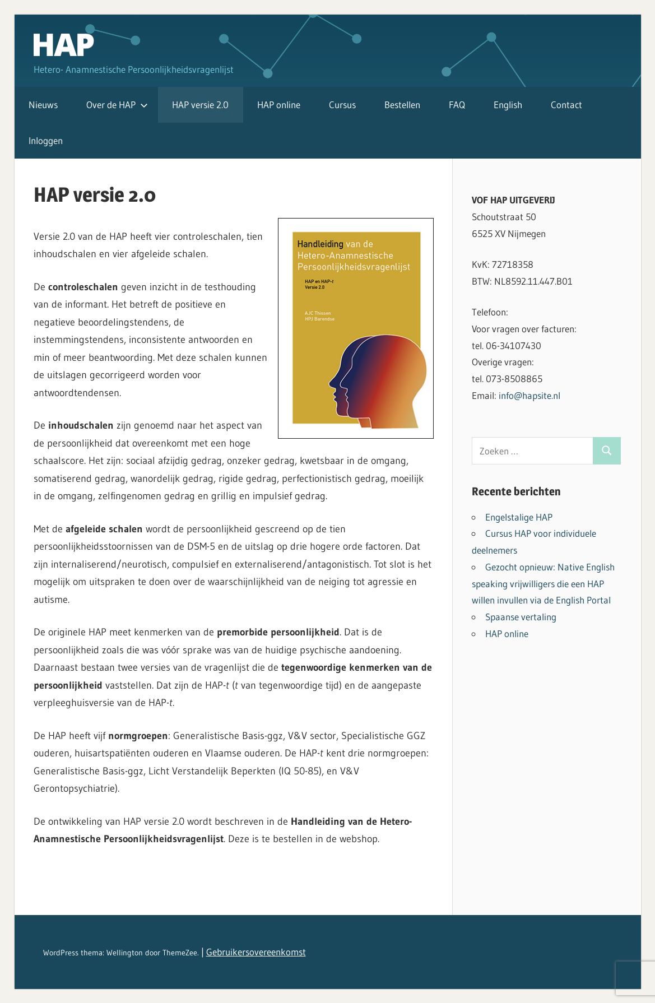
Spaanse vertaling (520, 617)
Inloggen (46, 140)
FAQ (457, 104)
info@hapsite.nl (529, 395)
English (508, 104)
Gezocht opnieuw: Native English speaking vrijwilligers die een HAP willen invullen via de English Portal (543, 583)
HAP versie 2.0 (200, 104)
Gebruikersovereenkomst (256, 952)
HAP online (278, 104)
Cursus (342, 104)
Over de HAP (117, 104)
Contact (566, 104)
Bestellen (402, 104)
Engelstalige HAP (518, 517)
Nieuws (43, 104)
